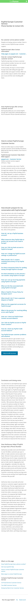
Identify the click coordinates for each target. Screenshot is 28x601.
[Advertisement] (14, 92)
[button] (26, 1)
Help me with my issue (9, 353)
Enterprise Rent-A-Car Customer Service (12, 588)
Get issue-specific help (7, 567)
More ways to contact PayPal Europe (11, 574)
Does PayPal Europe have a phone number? (13, 564)
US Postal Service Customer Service (11, 582)
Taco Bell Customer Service (9, 585)
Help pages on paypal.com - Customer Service (14, 54)
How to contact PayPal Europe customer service (12, 570)
